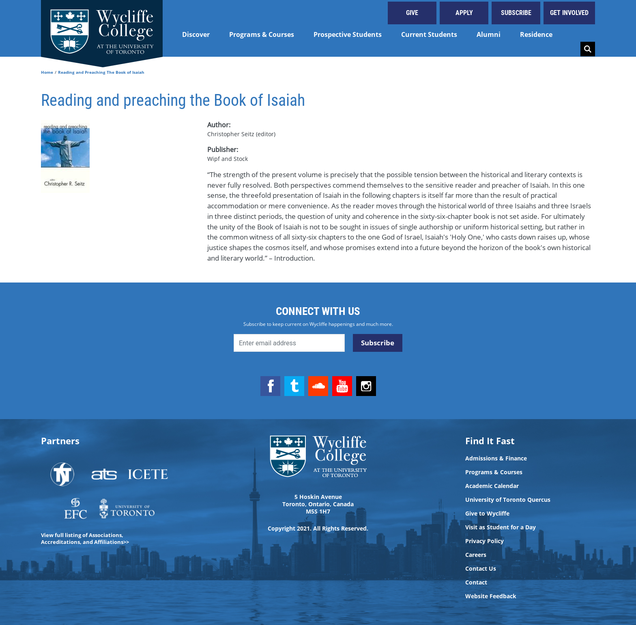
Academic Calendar (492, 486)
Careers (475, 555)
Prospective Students (348, 34)
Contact (476, 582)
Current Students (429, 34)
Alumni (489, 34)
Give (412, 13)
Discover (196, 34)
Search (587, 49)
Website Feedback (490, 596)
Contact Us (480, 568)
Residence (536, 34)
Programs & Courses (261, 34)
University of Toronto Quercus (507, 500)
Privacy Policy (484, 541)
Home (47, 72)
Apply (464, 13)
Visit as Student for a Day (500, 527)
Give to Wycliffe (487, 513)
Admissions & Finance (496, 458)
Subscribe (516, 13)
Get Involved (569, 13)
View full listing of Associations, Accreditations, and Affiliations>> (85, 538)
